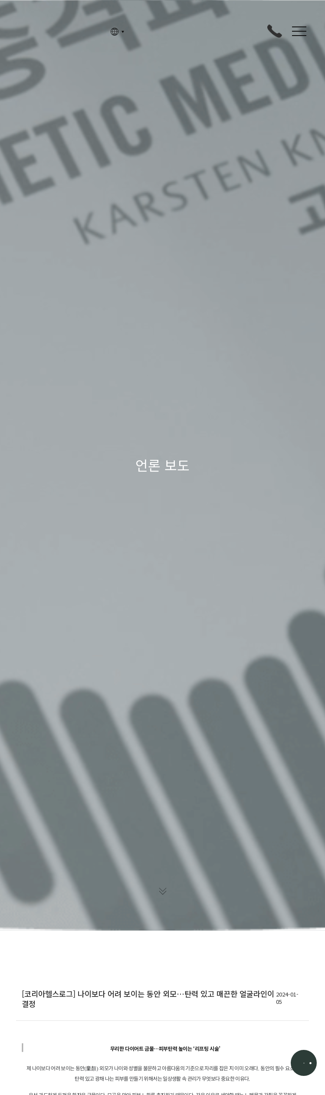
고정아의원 (58, 31)
